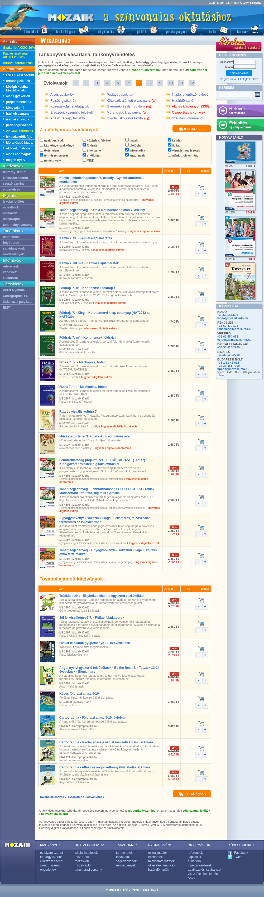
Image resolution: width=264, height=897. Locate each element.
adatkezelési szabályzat (204, 869)
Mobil (154, 890)
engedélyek (11, 189)
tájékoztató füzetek (161, 861)
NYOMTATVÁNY (160, 845)
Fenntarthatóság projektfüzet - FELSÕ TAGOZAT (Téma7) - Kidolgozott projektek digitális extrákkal (103, 462)
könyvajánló (15, 108)
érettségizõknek (18, 81)
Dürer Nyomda (14, 290)
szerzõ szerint (13, 184)
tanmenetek (12, 237)
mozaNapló (11, 219)
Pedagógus (181, 29)
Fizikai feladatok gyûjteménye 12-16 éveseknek (94, 643)
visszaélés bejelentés (203, 874)
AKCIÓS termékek (19, 131)
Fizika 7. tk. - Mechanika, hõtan (82, 362)
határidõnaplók (158, 869)
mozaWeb (82, 861)
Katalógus (71, 29)
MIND (88, 160)
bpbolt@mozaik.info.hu (233, 368)
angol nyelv (135, 155)
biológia (133, 145)
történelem (49, 150)
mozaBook (11, 207)
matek (131, 140)
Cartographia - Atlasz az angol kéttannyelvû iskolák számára (104, 767)
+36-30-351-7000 (228, 365)
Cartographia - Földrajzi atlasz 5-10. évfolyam (93, 717)
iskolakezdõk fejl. (19, 137)
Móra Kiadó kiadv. (19, 142)
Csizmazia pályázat (17, 302)
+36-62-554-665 (227, 336)
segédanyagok (14, 248)
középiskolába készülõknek (17, 88)
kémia (174, 140)
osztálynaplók (157, 853)
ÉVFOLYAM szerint (20, 75)
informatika (135, 150)
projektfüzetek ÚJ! (19, 102)
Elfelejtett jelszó (248, 79)
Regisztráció (228, 79)
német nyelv (50, 160)
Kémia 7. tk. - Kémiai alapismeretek (85, 238)
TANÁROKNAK (127, 845)
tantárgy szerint (14, 172)
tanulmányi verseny (17, 225)
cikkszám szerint (15, 178)
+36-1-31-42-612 (228, 362)
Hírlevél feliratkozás (18, 63)
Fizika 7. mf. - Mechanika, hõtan (83, 387)
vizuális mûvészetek (184, 150)
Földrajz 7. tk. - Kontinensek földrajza (87, 288)
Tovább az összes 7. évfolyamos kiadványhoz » (72, 796)
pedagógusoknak (19, 125)
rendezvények (13, 254)
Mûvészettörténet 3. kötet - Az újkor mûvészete (94, 436)
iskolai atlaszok (17, 119)
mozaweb (10, 213)
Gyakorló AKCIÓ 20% (19, 48)
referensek (11, 266)
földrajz (90, 145)
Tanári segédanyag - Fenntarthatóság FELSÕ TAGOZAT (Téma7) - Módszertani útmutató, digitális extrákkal (108, 491)
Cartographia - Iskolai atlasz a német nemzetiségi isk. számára (106, 742)
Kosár (247, 29)
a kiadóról (10, 278)
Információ (215, 29)
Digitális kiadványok (111, 29)
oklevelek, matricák (161, 865)
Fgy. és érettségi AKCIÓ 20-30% (15, 55)
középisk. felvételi (97, 140)
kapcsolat (10, 272)
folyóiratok (11, 243)
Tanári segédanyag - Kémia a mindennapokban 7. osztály (102, 210)
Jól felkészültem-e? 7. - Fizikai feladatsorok (91, 618)
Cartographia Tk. (15, 296)
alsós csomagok (18, 154)
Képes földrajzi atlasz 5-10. (79, 693)
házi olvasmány (18, 113)
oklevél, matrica (18, 148)
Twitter (238, 857)
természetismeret (54, 155)
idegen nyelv (15, 160)
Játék (146, 29)
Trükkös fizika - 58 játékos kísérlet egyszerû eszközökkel (101, 596)
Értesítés (240, 126)
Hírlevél (240, 111)
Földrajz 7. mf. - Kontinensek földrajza (87, 337)
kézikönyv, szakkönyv (57, 145)
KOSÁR (187, 129)
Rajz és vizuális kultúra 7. (78, 411)
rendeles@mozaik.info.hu (234, 328)
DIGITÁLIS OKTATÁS (90, 845)
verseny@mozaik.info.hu (234, 339)
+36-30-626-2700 (228, 347)
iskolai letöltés (14, 201)
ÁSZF (192, 878)
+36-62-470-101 (227, 325)
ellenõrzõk (155, 857)
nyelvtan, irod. (52, 140)
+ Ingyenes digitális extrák (143, 231)
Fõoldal (25, 29)
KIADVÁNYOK (50, 845)
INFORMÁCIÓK (199, 845)
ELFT (7, 307)
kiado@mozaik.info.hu (232, 318)
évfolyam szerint (51, 853)
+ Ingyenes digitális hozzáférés (118, 426)
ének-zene (92, 150)
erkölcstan (92, 155)
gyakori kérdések (200, 865)
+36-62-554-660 (227, 314)
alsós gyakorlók (18, 96)
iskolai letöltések (86, 853)
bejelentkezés (239, 73)
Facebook (241, 853)
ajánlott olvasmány (183, 155)
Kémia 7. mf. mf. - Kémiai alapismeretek (89, 263)
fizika (174, 145)
